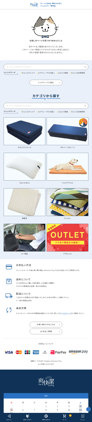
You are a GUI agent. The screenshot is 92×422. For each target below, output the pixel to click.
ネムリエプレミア (28, 73)
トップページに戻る (46, 82)
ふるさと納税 (63, 73)
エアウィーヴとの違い (46, 73)
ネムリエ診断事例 (78, 73)
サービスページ (65, 313)
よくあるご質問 (46, 331)
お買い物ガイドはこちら (46, 324)
